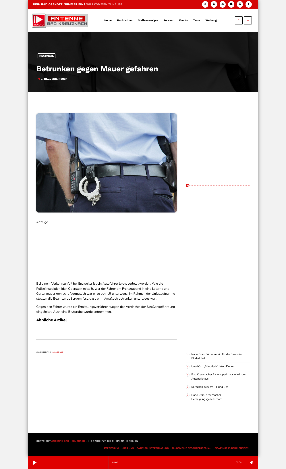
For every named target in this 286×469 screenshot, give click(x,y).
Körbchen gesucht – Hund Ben (209, 387)
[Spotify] (214, 4)
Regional (46, 55)
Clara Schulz (57, 352)
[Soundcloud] (223, 4)
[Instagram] (240, 4)
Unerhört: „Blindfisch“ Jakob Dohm (212, 366)
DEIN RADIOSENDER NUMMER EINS (78, 4)
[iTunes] (231, 4)
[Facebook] (249, 4)
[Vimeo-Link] (60, 20)
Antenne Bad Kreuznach (68, 441)
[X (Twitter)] (205, 4)
